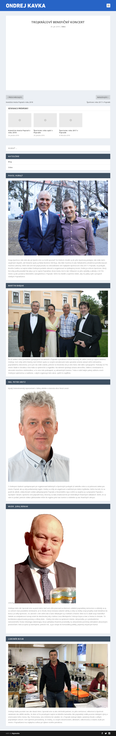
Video (63, 27)
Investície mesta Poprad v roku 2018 (19, 131)
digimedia (16, 733)
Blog (10, 162)
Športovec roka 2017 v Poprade (68, 131)
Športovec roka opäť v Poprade (43, 131)
